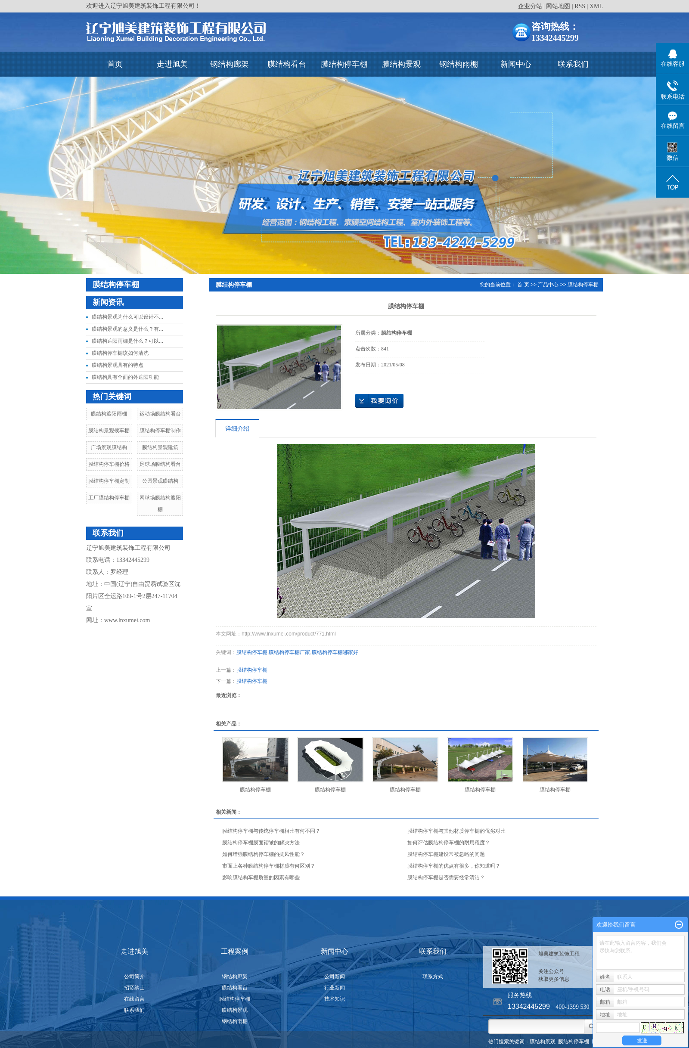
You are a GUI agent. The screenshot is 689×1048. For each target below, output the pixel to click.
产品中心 (548, 285)
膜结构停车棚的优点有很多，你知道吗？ (453, 866)
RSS (579, 6)
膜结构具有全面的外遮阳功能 (125, 377)
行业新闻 (334, 988)
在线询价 (379, 401)
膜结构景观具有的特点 (117, 365)
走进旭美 (172, 64)
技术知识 (334, 999)
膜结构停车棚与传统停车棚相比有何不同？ (271, 831)
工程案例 (234, 951)
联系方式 (432, 977)
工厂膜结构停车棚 (109, 498)
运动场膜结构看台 (160, 414)
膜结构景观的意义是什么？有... (127, 329)
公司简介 (134, 977)
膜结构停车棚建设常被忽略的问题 (446, 854)
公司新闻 (334, 977)
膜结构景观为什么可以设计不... (127, 317)
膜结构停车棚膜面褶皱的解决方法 (261, 843)
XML (596, 6)
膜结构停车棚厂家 (289, 652)
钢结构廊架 (229, 64)
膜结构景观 (401, 64)
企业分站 (530, 6)
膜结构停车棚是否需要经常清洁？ (446, 877)
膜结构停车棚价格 (109, 464)
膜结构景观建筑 (160, 447)
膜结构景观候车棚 (109, 431)
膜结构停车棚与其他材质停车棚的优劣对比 (456, 831)
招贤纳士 (134, 988)
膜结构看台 (286, 64)
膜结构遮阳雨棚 (109, 414)
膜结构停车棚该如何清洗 (120, 353)
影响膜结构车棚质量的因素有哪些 (261, 877)
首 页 (523, 285)
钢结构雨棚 (458, 64)
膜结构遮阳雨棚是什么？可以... (127, 341)
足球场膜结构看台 (160, 464)
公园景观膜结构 (160, 481)
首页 (115, 64)
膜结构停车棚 (344, 64)
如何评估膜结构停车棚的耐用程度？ (448, 843)
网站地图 (558, 6)
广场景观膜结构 (109, 447)
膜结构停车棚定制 (109, 481)
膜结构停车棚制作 (160, 431)
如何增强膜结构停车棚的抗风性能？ (263, 854)
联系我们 (573, 64)
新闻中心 (515, 64)
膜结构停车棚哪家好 (335, 652)
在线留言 (134, 999)
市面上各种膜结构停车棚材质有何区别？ (268, 866)
